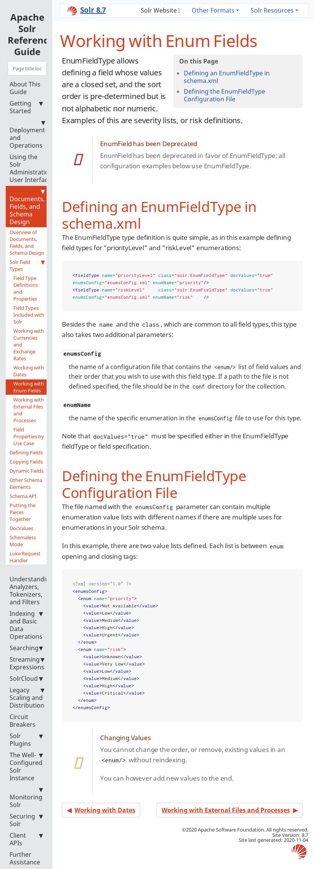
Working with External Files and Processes (28, 410)
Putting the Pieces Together (23, 512)
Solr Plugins (26, 740)
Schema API (23, 496)
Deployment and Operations (27, 134)
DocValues (21, 528)
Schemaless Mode (23, 541)
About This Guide (25, 88)
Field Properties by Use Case (28, 436)
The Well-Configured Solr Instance (26, 766)
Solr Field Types (27, 265)
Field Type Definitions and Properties (25, 288)
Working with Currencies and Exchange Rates (28, 344)
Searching (26, 648)
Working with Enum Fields (28, 387)
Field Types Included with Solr (28, 314)
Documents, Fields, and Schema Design (27, 206)
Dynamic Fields (27, 470)
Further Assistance (25, 858)
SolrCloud (26, 678)
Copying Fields (26, 461)
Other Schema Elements (26, 483)
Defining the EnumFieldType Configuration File (224, 95)
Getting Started (26, 107)
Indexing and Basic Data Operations (26, 625)
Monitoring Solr (26, 797)
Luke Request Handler (25, 557)
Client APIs (26, 839)
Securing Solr (26, 820)
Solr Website (159, 10)
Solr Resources (272, 10)
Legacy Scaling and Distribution (27, 698)
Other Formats (213, 10)
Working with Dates (28, 371)
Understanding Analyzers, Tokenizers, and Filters (31, 587)
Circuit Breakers (23, 721)
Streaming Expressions (27, 663)
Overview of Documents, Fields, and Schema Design (27, 242)
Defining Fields (26, 452)
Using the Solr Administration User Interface (31, 168)
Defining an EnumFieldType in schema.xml (227, 77)
